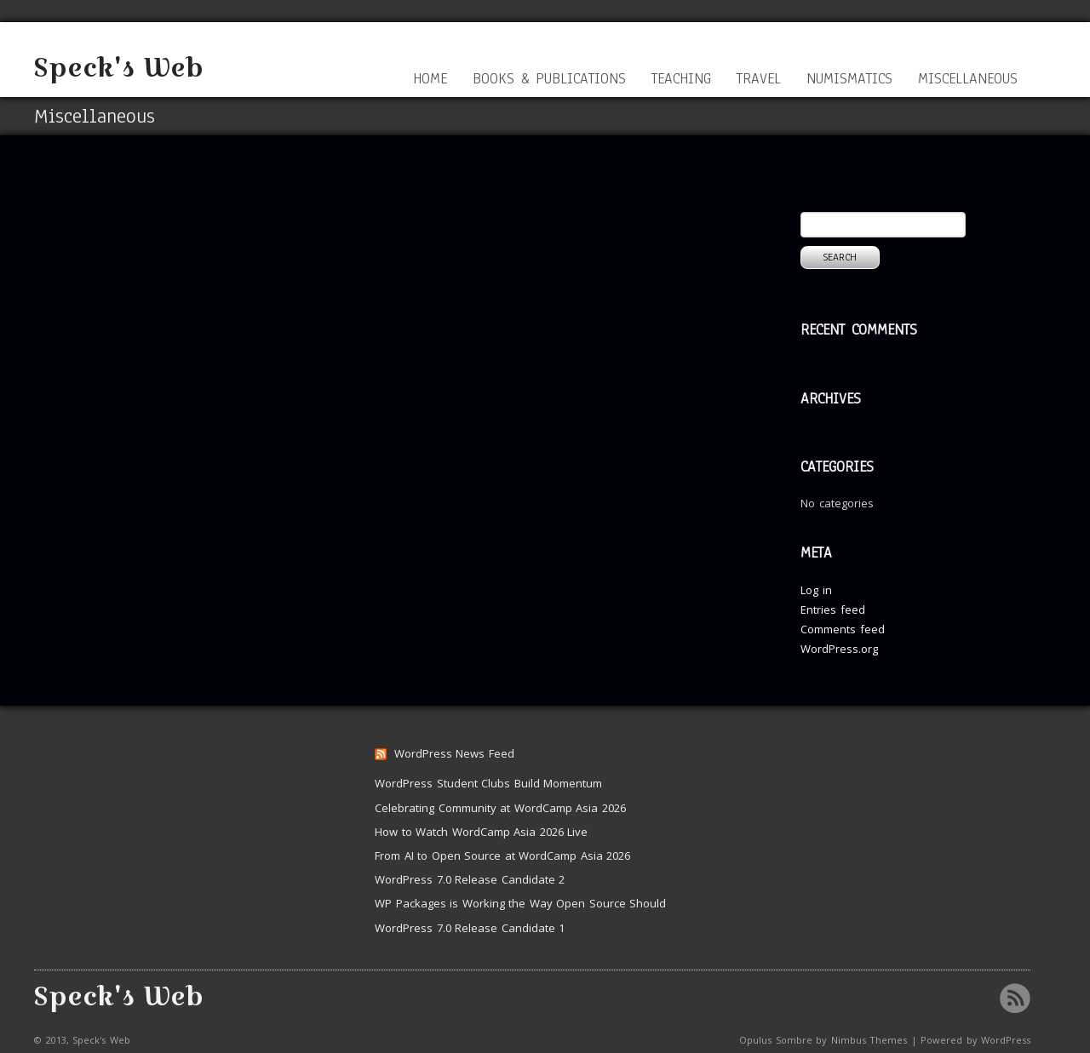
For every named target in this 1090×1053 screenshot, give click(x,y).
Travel (759, 79)
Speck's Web (119, 67)
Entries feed (832, 609)
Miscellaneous (968, 79)
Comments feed (842, 629)
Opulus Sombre (775, 1039)
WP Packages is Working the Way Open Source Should (520, 903)
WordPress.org (839, 648)
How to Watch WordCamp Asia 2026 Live (481, 831)
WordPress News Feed (454, 753)
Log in (816, 590)
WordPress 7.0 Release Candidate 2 (470, 879)
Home (430, 79)
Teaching (681, 79)
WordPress (1005, 1039)
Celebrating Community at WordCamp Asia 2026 (500, 808)
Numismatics (849, 79)
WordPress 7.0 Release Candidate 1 (470, 928)
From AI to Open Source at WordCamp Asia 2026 (502, 855)
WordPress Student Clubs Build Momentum (488, 783)
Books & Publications (549, 79)
